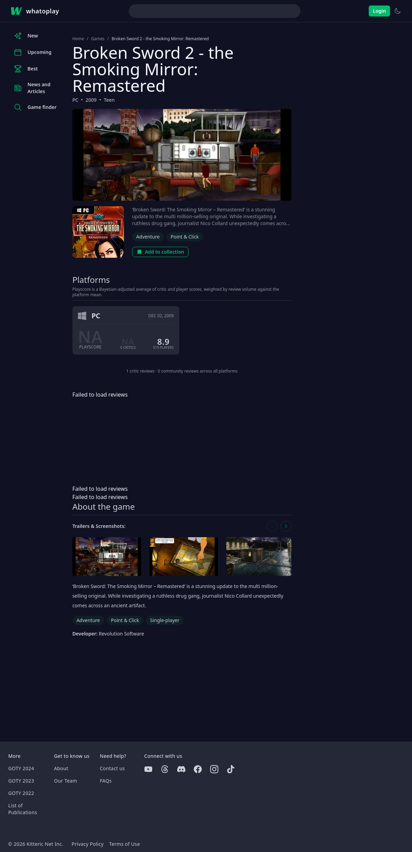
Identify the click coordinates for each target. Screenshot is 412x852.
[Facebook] (198, 769)
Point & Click (185, 236)
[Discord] (181, 769)
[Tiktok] (231, 769)
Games (97, 39)
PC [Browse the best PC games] (75, 100)
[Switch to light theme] (397, 11)
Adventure (148, 236)
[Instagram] (214, 769)
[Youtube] (148, 769)
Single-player (164, 620)
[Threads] (165, 769)
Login (379, 11)
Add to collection (160, 251)
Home (78, 39)
